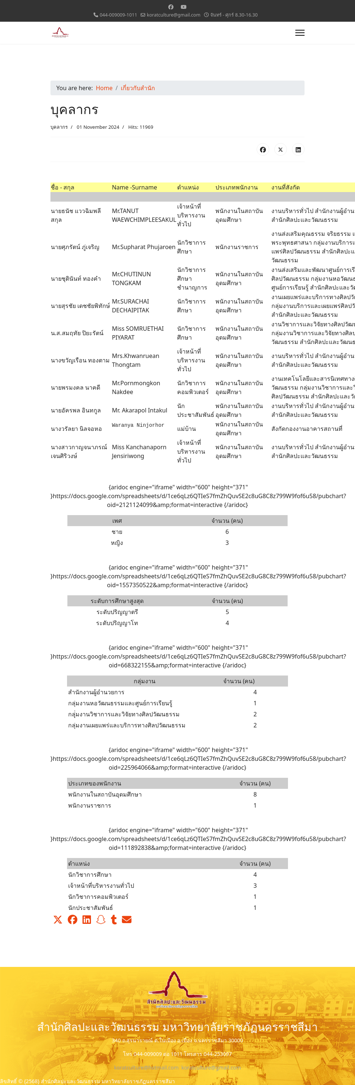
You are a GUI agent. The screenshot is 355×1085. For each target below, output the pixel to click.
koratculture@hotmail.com (146, 1067)
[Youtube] (184, 6)
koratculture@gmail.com (174, 15)
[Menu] (300, 33)
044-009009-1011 (118, 15)
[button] (58, 920)
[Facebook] (170, 6)
